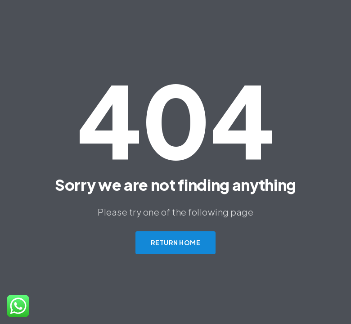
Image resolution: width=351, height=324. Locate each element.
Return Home (176, 242)
